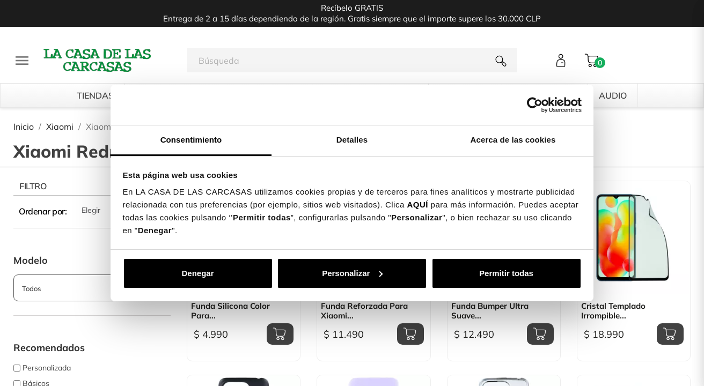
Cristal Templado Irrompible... (613, 311)
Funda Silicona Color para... (230, 311)
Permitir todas (506, 273)
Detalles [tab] (352, 139)
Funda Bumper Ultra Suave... (490, 311)
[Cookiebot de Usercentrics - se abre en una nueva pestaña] (535, 105)
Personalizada (47, 368)
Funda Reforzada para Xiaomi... (364, 311)
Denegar (197, 273)
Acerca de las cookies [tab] (513, 139)
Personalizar (352, 273)
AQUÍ (417, 204)
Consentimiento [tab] (191, 139)
